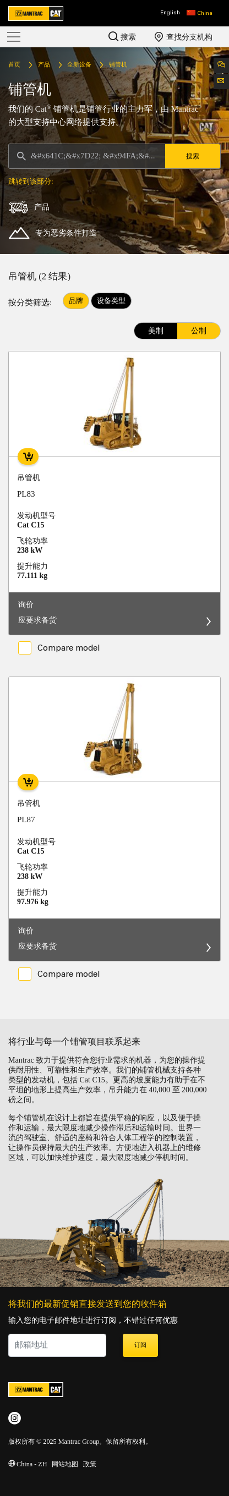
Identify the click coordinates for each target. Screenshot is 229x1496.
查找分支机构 (183, 37)
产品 (44, 65)
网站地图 (65, 1464)
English (170, 12)
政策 (89, 1464)
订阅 (140, 1345)
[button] (199, 13)
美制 (155, 331)
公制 (198, 331)
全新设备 (79, 65)
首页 (14, 65)
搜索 (122, 36)
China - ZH (27, 1464)
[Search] (87, 156)
